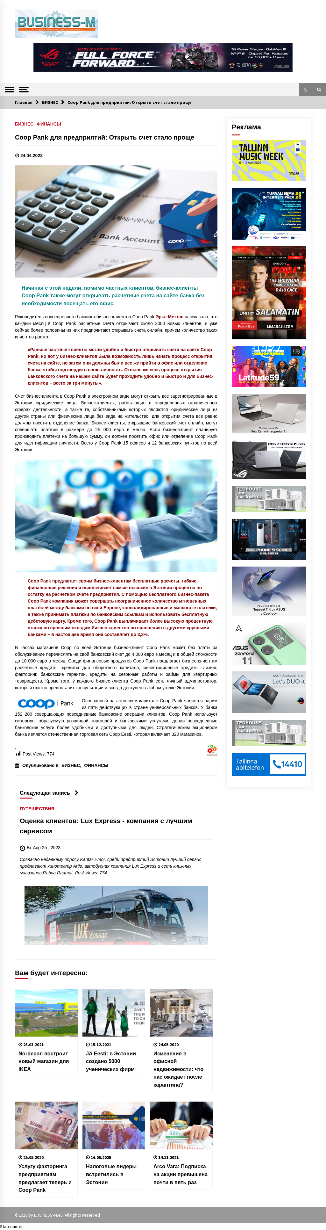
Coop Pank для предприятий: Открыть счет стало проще (104, 137)
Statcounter (11, 1226)
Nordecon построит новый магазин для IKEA (43, 1061)
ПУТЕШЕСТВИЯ (37, 808)
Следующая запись (49, 793)
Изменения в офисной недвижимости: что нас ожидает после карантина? (178, 1069)
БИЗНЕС (24, 123)
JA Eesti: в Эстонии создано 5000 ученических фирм (111, 1061)
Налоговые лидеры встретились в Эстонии (111, 1174)
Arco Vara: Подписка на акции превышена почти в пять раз (180, 1174)
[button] (305, 89)
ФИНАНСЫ (49, 123)
